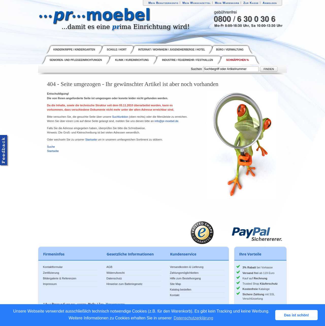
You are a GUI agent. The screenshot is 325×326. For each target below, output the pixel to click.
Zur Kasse (250, 2)
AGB (109, 266)
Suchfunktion (120, 116)
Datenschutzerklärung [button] (193, 318)
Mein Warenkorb (227, 2)
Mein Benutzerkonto (163, 2)
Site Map (175, 283)
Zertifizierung (51, 272)
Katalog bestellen (180, 289)
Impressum (50, 283)
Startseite (91, 139)
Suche (51, 146)
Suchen (196, 69)
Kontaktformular (53, 266)
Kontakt (174, 295)
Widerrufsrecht (115, 272)
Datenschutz (114, 278)
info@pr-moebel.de (166, 121)
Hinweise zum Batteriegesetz (124, 283)
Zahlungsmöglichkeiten (184, 272)
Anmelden (270, 2)
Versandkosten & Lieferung (186, 266)
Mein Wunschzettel (196, 2)
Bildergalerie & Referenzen (59, 278)
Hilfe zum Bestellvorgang (185, 278)
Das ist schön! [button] (296, 315)
